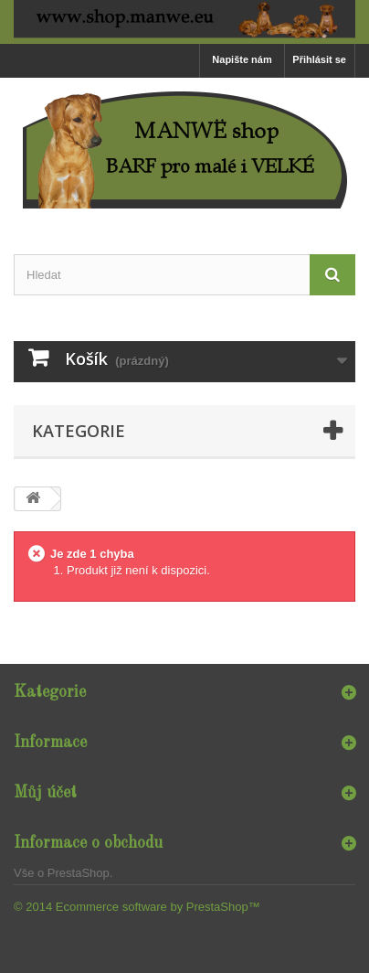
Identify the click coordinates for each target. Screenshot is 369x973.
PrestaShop (78, 873)
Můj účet (45, 793)
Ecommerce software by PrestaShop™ (158, 907)
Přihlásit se (319, 59)
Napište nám (241, 59)
